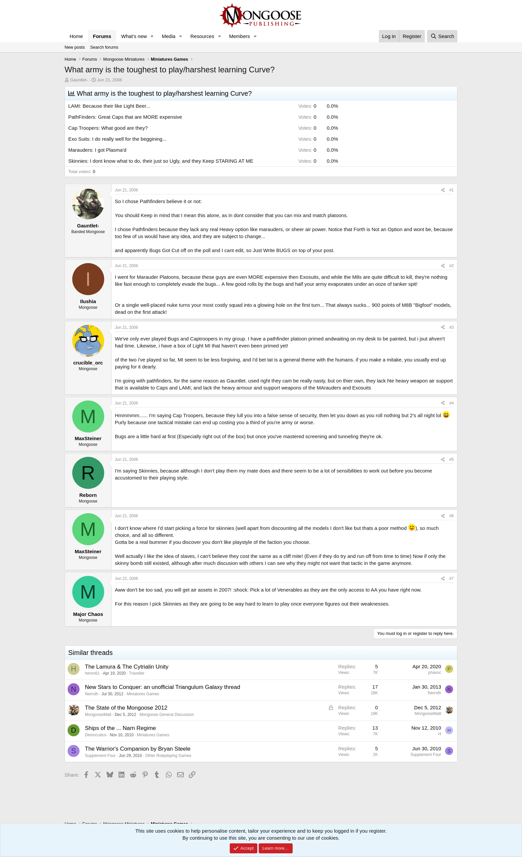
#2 (451, 265)
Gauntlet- (79, 79)
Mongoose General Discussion (166, 714)
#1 (451, 190)
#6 (451, 516)
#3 (451, 327)
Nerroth (91, 694)
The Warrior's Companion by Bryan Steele (137, 749)
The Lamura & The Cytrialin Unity (126, 667)
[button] (152, 36)
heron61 (92, 673)
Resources (202, 36)
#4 (451, 403)
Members (239, 36)
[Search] (442, 36)
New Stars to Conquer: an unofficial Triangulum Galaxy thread (162, 687)
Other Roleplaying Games (168, 755)
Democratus (96, 735)
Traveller (136, 673)
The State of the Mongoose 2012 (126, 708)
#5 (451, 459)
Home (76, 36)
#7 (451, 578)
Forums (102, 36)
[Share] (442, 190)
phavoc (434, 672)
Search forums (104, 47)
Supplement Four (100, 755)
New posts (75, 47)
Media (168, 36)
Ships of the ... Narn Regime (120, 728)
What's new (134, 36)
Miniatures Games (143, 694)
